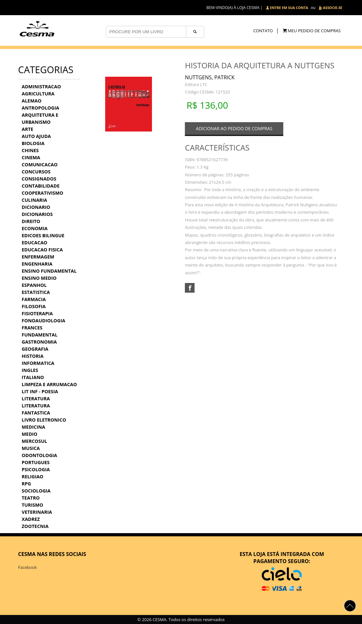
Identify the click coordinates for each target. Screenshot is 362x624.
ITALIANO (33, 377)
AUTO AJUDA (36, 136)
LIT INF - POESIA (40, 391)
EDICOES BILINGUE (43, 235)
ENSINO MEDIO (39, 278)
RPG (26, 484)
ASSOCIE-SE (332, 7)
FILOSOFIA (33, 306)
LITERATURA (36, 398)
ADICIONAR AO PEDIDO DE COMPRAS (234, 128)
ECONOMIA (34, 228)
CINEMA (31, 157)
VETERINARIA (37, 512)
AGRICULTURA (38, 94)
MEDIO (29, 434)
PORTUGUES (35, 462)
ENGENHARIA (37, 264)
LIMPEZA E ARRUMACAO (49, 384)
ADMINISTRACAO (41, 86)
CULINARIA (34, 200)
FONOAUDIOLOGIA (43, 320)
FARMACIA (34, 299)
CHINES (30, 150)
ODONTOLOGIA (39, 455)
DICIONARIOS (37, 214)
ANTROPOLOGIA (40, 108)
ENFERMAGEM (38, 257)
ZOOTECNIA (35, 526)
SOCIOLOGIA (36, 491)
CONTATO (263, 31)
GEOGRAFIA (35, 349)
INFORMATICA (38, 363)
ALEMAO (31, 101)
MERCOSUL (34, 441)
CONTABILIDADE (40, 186)
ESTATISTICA (36, 292)
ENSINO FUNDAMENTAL (49, 271)
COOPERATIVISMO (42, 193)
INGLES (30, 370)
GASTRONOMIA (39, 342)
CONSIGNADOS (39, 179)
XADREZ (31, 519)
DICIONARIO (36, 207)
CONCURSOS (36, 172)
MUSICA (31, 448)
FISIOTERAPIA (37, 313)
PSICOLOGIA (36, 469)
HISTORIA (33, 356)
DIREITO (31, 221)
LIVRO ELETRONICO (44, 420)
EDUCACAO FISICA (42, 250)
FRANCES (32, 328)
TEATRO (31, 498)
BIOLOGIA (33, 143)
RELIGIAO (32, 476)
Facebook (27, 567)
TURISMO (32, 505)
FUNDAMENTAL (39, 335)
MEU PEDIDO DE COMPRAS (314, 31)
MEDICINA (33, 427)
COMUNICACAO (39, 164)
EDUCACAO (34, 242)
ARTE (27, 129)
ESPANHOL (34, 285)
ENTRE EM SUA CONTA (289, 7)
